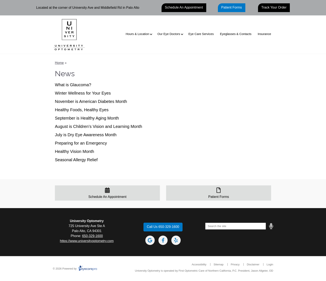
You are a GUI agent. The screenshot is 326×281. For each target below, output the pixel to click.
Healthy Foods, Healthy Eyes (82, 109)
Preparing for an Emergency (81, 143)
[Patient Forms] (218, 193)
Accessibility (199, 264)
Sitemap (219, 264)
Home (59, 63)
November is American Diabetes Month (91, 101)
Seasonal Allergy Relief (76, 159)
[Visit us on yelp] (176, 240)
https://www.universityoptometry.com (87, 241)
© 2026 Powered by (75, 268)
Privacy (235, 264)
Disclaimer (253, 264)
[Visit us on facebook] (163, 240)
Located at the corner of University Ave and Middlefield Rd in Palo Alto (87, 7)
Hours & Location (137, 34)
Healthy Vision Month (74, 151)
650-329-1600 (92, 236)
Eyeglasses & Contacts (235, 34)
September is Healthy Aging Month (87, 118)
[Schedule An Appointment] (107, 193)
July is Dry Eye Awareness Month (85, 134)
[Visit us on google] (150, 240)
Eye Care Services (201, 34)
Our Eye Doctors (168, 34)
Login (270, 264)
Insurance (264, 34)
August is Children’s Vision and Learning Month (98, 126)
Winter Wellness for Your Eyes (83, 93)
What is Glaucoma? (73, 84)
